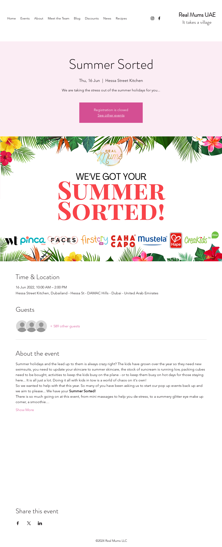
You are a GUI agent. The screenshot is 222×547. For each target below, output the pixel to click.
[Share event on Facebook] (18, 523)
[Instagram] (152, 18)
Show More (25, 410)
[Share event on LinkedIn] (40, 523)
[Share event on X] (29, 523)
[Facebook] (159, 18)
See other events (111, 115)
